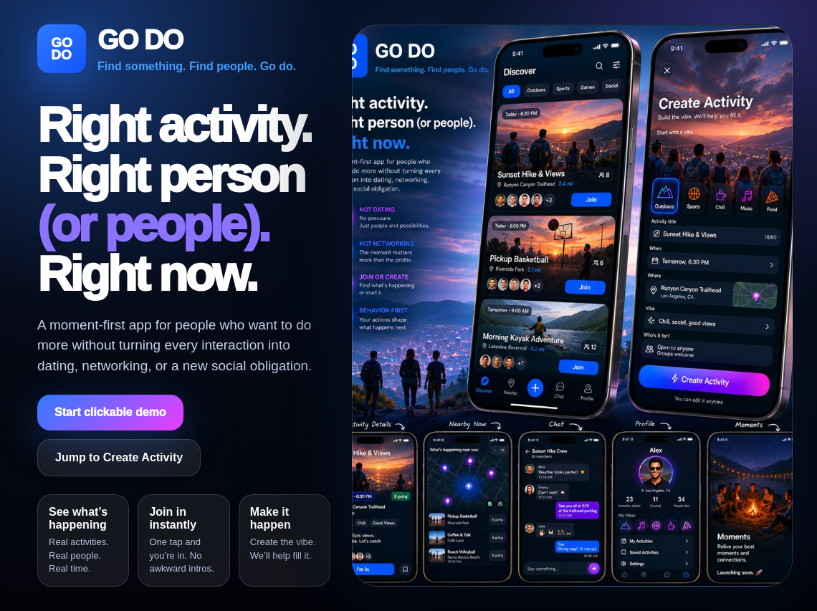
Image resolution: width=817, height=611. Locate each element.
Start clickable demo (110, 412)
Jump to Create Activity (119, 457)
